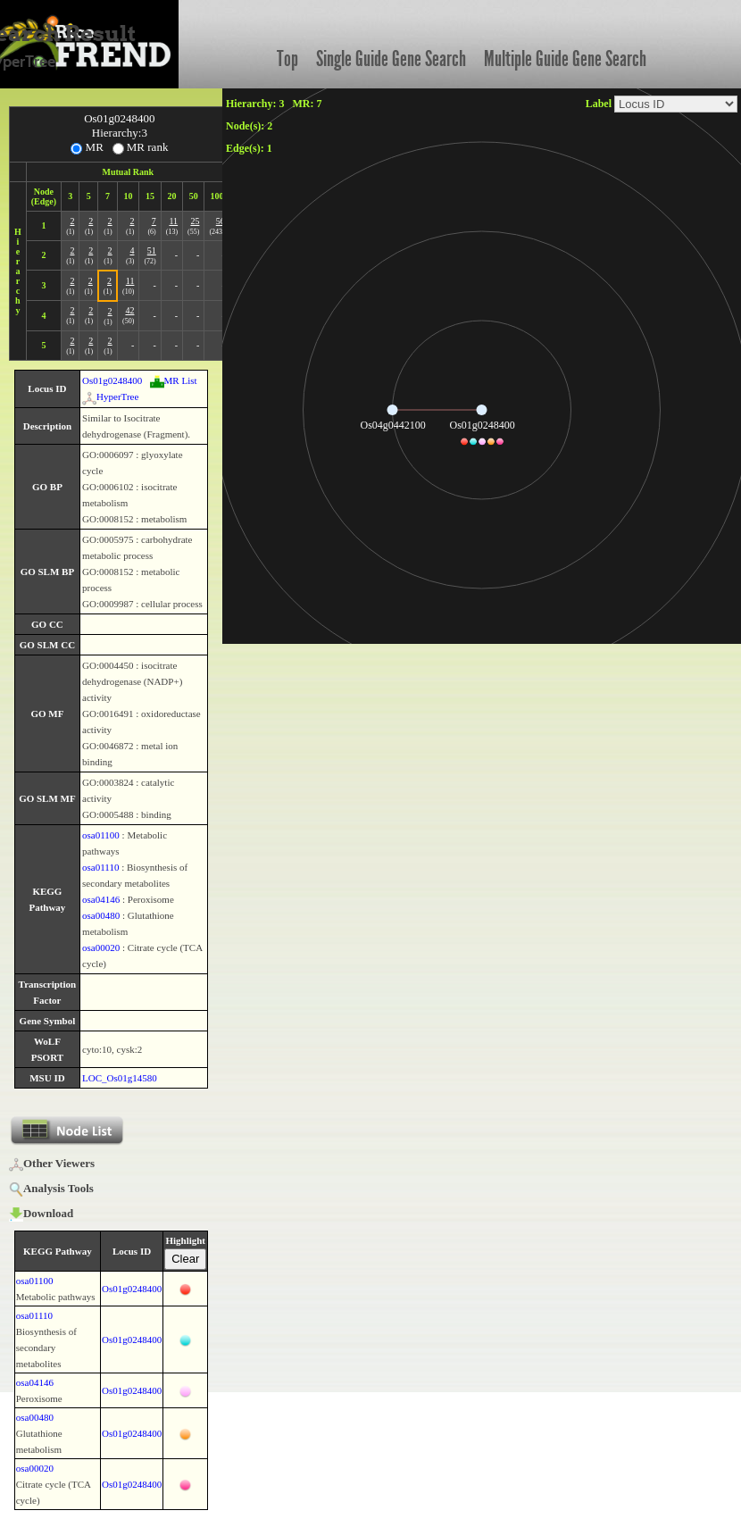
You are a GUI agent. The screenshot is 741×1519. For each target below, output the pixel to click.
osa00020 (101, 947)
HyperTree (110, 396)
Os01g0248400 (112, 380)
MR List (173, 380)
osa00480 (101, 915)
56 (220, 221)
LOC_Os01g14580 (119, 1077)
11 (173, 221)
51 (151, 250)
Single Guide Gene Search (391, 58)
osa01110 (100, 867)
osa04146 (101, 899)
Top (287, 58)
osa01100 (101, 835)
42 (129, 310)
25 (194, 221)
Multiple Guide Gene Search (565, 58)
